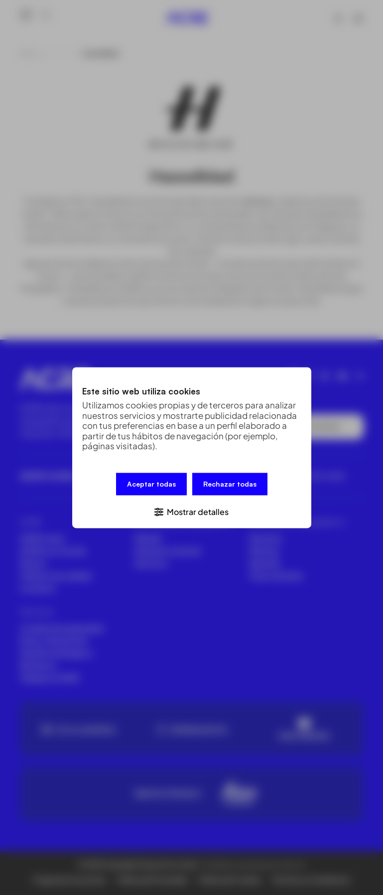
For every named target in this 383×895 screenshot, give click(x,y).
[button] (191, 510)
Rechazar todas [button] (229, 484)
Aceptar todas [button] (151, 484)
